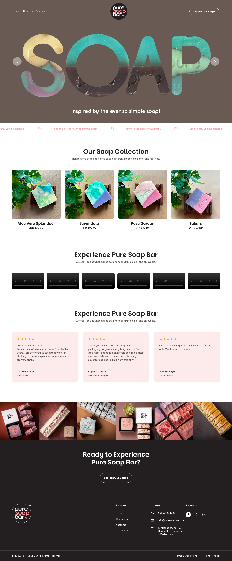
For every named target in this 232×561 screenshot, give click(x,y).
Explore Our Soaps (204, 11)
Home (16, 11)
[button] (214, 61)
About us (28, 11)
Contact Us (42, 11)
